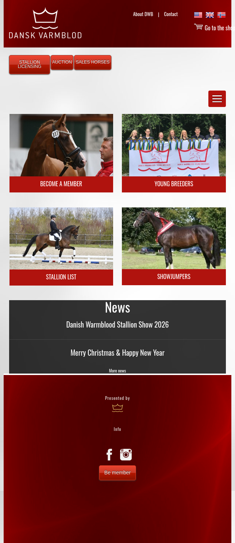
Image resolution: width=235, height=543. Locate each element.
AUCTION (62, 62)
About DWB (143, 14)
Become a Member (61, 183)
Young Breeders (173, 183)
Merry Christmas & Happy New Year (117, 352)
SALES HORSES (93, 62)
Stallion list (61, 276)
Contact (171, 14)
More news (117, 370)
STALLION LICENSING (30, 64)
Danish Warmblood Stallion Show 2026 (117, 324)
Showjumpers (173, 276)
